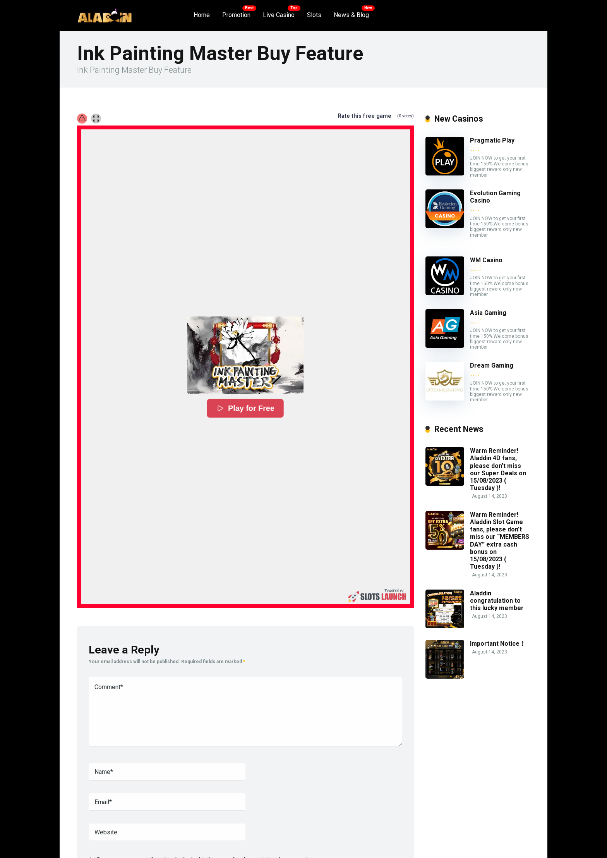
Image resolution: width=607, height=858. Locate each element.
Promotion (236, 15)
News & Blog (351, 15)
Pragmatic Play (492, 140)
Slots (314, 15)
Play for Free (245, 408)
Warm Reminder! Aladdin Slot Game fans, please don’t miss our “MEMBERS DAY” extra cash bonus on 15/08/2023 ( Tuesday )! (499, 540)
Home (202, 15)
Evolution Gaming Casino (495, 196)
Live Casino (279, 15)
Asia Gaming (488, 312)
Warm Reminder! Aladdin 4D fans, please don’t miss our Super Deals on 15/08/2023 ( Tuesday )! (498, 469)
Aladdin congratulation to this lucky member (497, 601)
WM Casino (486, 260)
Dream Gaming (491, 365)
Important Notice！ (498, 643)
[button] (245, 355)
